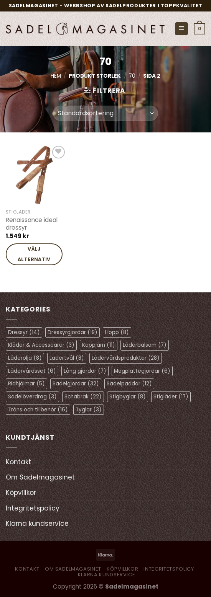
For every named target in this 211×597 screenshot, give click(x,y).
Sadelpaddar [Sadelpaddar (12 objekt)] (129, 383)
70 (132, 76)
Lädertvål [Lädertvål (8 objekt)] (66, 358)
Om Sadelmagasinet (40, 477)
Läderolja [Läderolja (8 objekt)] (25, 358)
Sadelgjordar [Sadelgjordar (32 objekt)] (76, 383)
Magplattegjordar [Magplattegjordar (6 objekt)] (142, 371)
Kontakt (18, 462)
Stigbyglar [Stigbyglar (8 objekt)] (127, 396)
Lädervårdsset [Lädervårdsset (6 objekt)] (32, 371)
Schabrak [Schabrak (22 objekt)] (83, 396)
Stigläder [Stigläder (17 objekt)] (170, 396)
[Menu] (181, 29)
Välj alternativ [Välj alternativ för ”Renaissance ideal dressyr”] (34, 254)
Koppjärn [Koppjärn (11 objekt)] (98, 345)
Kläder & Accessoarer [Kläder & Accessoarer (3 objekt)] (41, 345)
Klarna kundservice (37, 523)
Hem (56, 76)
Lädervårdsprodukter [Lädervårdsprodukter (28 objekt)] (126, 358)
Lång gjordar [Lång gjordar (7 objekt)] (85, 371)
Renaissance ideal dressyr (32, 224)
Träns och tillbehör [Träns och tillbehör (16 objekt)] (38, 409)
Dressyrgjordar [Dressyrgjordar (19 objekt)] (72, 332)
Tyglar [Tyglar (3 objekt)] (89, 409)
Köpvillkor (21, 492)
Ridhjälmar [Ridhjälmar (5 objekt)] (26, 383)
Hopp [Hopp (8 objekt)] (117, 332)
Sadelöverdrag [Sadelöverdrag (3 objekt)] (32, 396)
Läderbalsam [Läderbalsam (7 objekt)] (144, 345)
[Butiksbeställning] (105, 113)
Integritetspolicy (32, 508)
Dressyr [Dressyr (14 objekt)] (24, 332)
